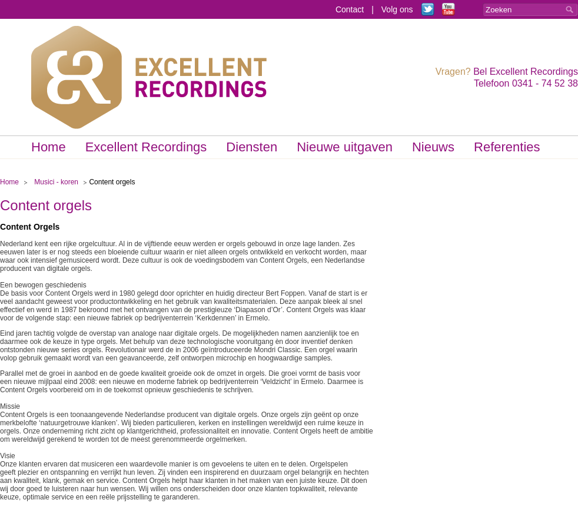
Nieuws (433, 147)
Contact (349, 9)
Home (48, 147)
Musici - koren (56, 182)
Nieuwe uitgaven (345, 147)
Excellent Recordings (146, 147)
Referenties (507, 147)
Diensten (251, 147)
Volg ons (397, 9)
